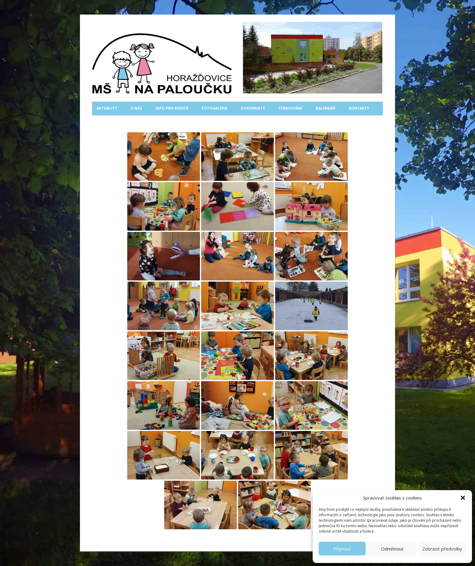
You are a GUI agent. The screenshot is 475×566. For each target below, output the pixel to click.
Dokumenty (253, 108)
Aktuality (107, 108)
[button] (463, 498)
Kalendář (325, 108)
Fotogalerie (215, 108)
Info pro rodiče (171, 108)
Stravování (290, 108)
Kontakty (359, 108)
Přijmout (342, 549)
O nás (136, 108)
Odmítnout (392, 549)
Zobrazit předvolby (442, 549)
